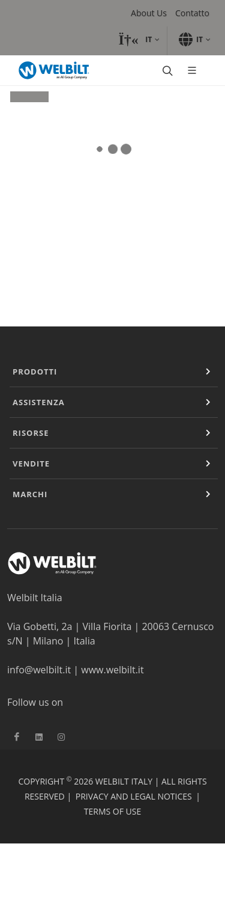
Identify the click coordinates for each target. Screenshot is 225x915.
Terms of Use (112, 811)
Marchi (30, 494)
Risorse (31, 432)
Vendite (31, 463)
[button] (138, 39)
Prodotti (35, 371)
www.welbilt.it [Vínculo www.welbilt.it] (112, 669)
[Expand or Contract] (208, 371)
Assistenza (39, 402)
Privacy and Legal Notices (134, 796)
